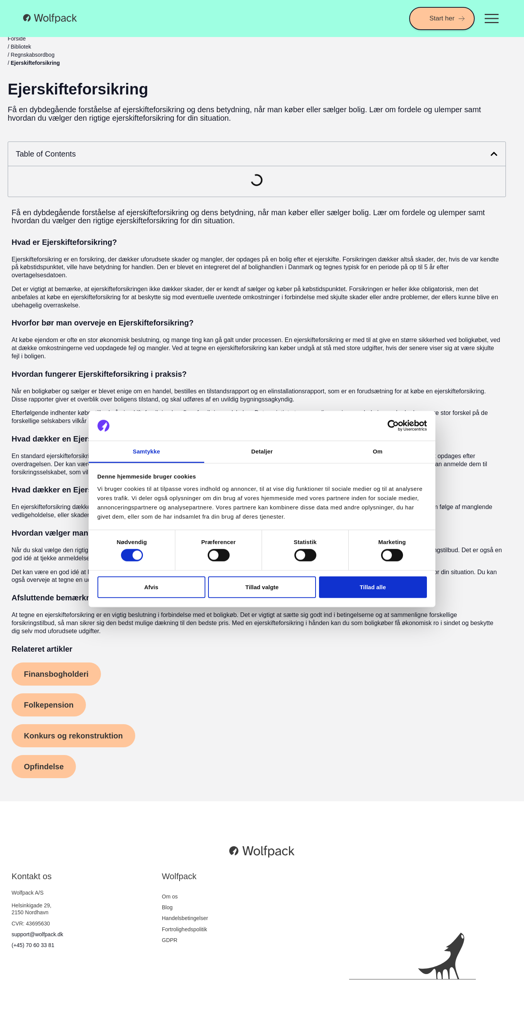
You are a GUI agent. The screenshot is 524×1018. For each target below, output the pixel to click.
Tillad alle (372, 586)
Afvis (151, 586)
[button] (494, 154)
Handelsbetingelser (185, 918)
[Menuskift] (491, 18)
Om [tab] (377, 451)
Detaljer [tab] (262, 451)
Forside (17, 38)
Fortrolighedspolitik (184, 929)
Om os (170, 896)
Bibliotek (21, 47)
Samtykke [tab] (146, 451)
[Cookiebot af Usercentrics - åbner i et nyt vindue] (393, 425)
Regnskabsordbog (33, 55)
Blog (167, 907)
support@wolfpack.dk (37, 934)
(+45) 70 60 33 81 (33, 945)
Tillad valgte (262, 586)
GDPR (169, 940)
